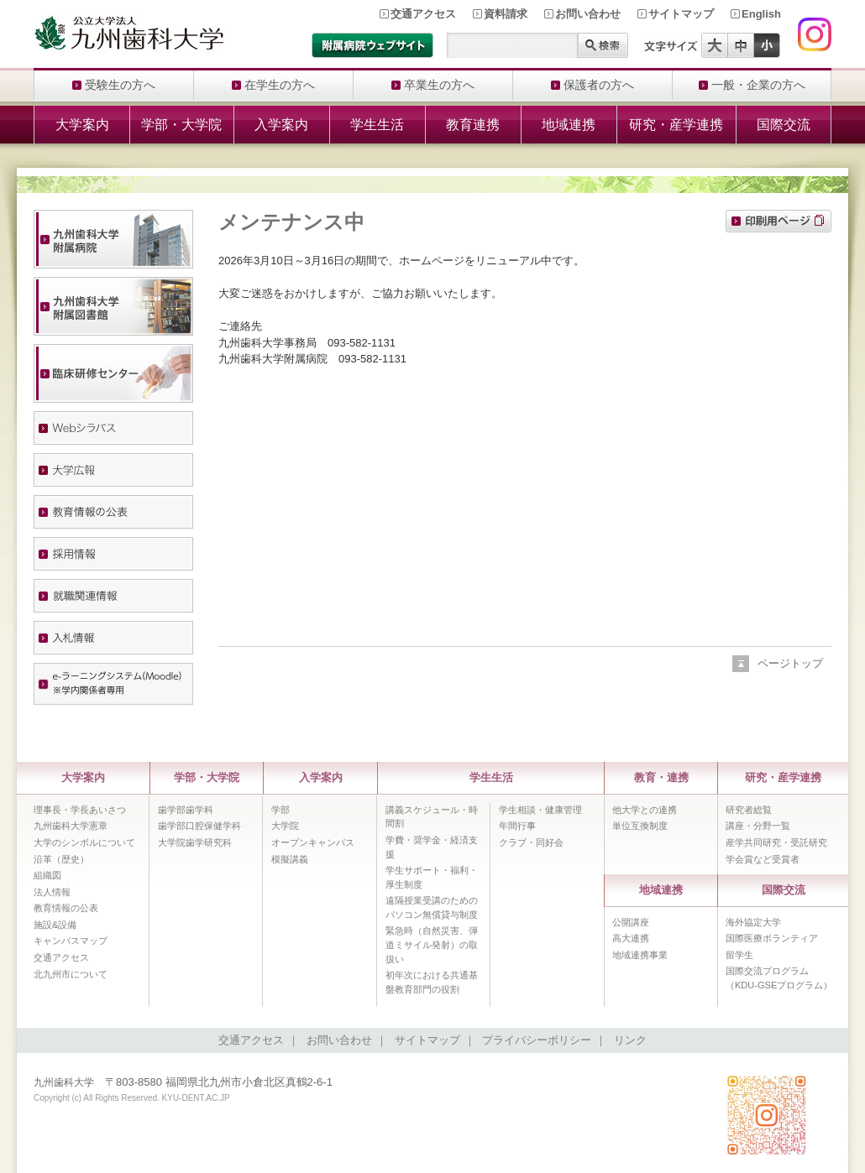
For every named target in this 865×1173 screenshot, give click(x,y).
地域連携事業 (640, 955)
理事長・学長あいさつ (80, 810)
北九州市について (70, 974)
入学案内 (281, 124)
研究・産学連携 (676, 124)
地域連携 (568, 124)
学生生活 (377, 124)
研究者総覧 (749, 810)
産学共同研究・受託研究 (776, 842)
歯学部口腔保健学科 (199, 826)
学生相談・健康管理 (540, 810)
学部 (280, 810)
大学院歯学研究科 (195, 842)
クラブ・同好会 (531, 842)
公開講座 (630, 922)
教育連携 (473, 124)
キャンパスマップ (70, 941)
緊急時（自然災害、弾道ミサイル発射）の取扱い (431, 944)
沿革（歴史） (61, 859)
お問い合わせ (588, 14)
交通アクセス (423, 14)
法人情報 (52, 892)
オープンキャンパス (312, 842)
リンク (630, 1040)
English (761, 14)
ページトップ (790, 663)
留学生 (739, 955)
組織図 (47, 875)
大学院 (285, 826)
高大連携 (630, 938)
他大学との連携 (644, 810)
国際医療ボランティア (772, 938)
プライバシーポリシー (536, 1040)
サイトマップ (681, 14)
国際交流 (783, 124)
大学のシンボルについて (84, 842)
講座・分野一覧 (758, 826)
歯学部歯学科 (185, 810)
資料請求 (505, 14)
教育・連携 (661, 777)
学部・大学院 (181, 124)
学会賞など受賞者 (762, 859)
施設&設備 (55, 925)
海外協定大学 (753, 922)
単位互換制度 (640, 826)
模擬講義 (289, 859)
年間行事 (517, 826)
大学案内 (82, 124)
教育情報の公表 (66, 908)
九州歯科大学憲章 (70, 826)
